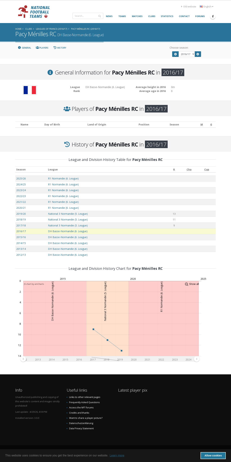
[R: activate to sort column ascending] (174, 169)
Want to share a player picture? (86, 418)
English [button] (206, 6)
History (59, 47)
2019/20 (21, 213)
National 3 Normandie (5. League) (68, 213)
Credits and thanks (79, 412)
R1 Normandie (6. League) (63, 178)
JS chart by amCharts (34, 284)
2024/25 (21, 184)
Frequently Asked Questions (84, 402)
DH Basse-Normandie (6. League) (68, 231)
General (24, 47)
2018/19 (21, 219)
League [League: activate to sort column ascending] (53, 169)
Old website (188, 6)
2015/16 (21, 237)
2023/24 (21, 190)
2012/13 (21, 254)
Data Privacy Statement (81, 428)
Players (42, 47)
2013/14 (21, 249)
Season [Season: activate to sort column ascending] (21, 169)
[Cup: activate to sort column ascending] (207, 169)
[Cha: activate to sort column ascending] (189, 169)
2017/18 (21, 225)
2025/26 (21, 178)
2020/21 (21, 207)
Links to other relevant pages (84, 397)
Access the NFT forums (81, 407)
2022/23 (21, 196)
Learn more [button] (117, 455)
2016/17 (21, 231)
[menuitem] (110, 359)
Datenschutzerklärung (81, 423)
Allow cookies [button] (213, 455)
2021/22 (21, 202)
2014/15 (21, 243)
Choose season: (179, 47)
